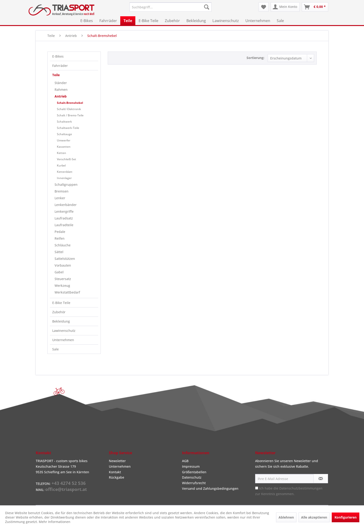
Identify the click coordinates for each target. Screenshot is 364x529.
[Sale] (280, 20)
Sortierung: (255, 58)
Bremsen (61, 191)
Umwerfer (63, 140)
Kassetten (64, 147)
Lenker (60, 198)
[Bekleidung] (196, 20)
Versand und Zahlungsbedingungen (210, 488)
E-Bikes (58, 56)
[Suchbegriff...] (170, 7)
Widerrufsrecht (194, 483)
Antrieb (61, 96)
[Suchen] (206, 7)
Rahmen (61, 89)
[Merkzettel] (264, 7)
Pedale (60, 231)
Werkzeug (62, 285)
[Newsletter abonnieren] (320, 478)
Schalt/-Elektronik (69, 109)
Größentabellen (194, 472)
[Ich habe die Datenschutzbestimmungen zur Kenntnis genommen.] (256, 488)
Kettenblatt (64, 172)
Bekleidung (61, 321)
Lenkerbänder (66, 204)
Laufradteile (64, 225)
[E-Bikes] (86, 20)
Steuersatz (63, 279)
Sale (55, 349)
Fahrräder (60, 65)
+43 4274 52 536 (69, 483)
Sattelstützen (65, 258)
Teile (56, 75)
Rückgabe (116, 477)
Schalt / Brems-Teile (70, 115)
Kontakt (115, 472)
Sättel (59, 252)
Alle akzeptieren (314, 517)
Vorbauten (63, 265)
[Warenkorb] (315, 7)
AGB (185, 461)
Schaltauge (64, 134)
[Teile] (127, 20)
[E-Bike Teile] (148, 20)
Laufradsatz (64, 218)
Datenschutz (192, 477)
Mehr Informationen (54, 521)
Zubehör (58, 312)
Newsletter (117, 461)
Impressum (191, 466)
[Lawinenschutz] (225, 20)
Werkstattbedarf (67, 292)
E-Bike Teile (61, 302)
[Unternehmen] (257, 20)
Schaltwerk (64, 122)
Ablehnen (286, 517)
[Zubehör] (172, 20)
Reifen (60, 238)
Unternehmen (63, 340)
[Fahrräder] (108, 20)
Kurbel (61, 165)
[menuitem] (170, 7)
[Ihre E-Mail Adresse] (284, 478)
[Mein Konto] (285, 7)
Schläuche (63, 245)
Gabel (59, 272)
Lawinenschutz (63, 330)
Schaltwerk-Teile (68, 128)
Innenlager (64, 178)
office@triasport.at (66, 489)
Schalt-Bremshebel (70, 103)
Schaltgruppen (66, 184)
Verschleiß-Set (66, 159)
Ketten (61, 153)
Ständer (61, 83)
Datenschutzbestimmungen (300, 488)
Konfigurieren (346, 517)
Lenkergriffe (64, 211)
